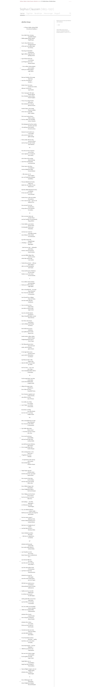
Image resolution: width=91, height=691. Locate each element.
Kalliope (21, 1)
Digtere (25, 1)
